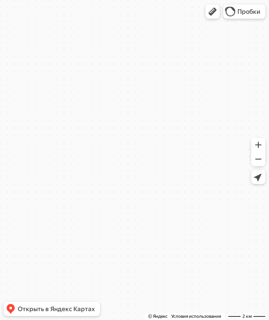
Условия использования (196, 316)
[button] (212, 11)
